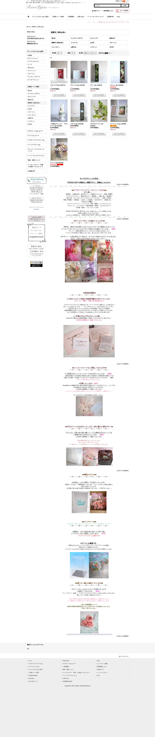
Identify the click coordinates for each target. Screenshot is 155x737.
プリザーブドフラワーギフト (36, 207)
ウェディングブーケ (36, 190)
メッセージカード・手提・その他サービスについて (36, 165)
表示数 (54, 53)
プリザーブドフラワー (36, 188)
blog (98, 660)
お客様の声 (31, 171)
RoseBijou (36, 209)
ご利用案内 (66, 666)
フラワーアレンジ (36, 192)
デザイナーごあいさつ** (35, 131)
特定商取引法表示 (67, 681)
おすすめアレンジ (33, 681)
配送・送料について (34, 160)
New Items (31, 678)
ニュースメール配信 (102, 663)
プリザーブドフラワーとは (36, 140)
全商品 (30, 55)
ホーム (30, 660)
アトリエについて (33, 135)
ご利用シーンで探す (34, 672)
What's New (66, 660)
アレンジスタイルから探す (36, 669)
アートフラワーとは (34, 144)
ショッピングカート (102, 672)
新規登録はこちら (108, 10)
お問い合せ (66, 678)
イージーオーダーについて (36, 155)
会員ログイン (96, 10)
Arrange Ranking (33, 675)
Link (98, 675)
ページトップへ (124, 656)
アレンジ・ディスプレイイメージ (36, 150)
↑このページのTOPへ (122, 184)
